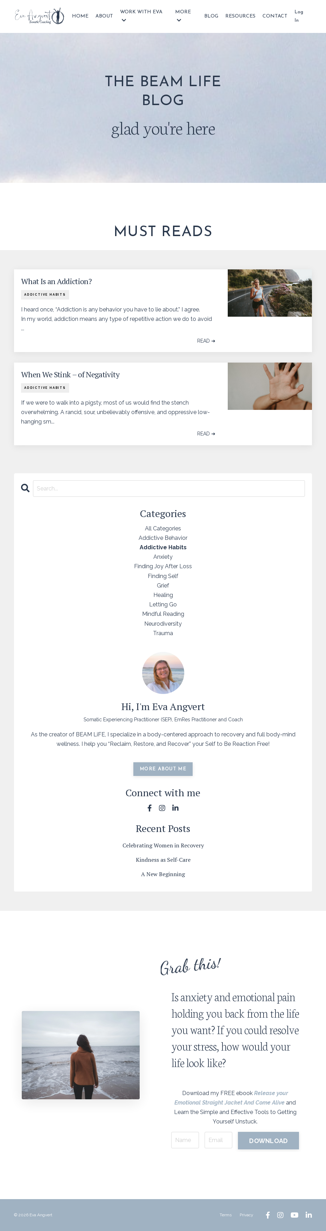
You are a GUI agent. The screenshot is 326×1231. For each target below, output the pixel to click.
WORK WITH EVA (141, 16)
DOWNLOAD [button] (268, 1140)
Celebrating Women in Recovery (163, 845)
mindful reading (163, 614)
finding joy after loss (163, 566)
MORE (183, 16)
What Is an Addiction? (56, 281)
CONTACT (274, 16)
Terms (226, 1214)
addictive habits (45, 294)
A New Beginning (163, 874)
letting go (163, 604)
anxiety (163, 556)
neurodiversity (163, 623)
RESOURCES (240, 16)
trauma (163, 633)
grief (163, 585)
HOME (80, 16)
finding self (163, 576)
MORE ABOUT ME (163, 769)
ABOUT (104, 16)
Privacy (246, 1214)
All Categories (163, 528)
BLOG (211, 16)
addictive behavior (163, 538)
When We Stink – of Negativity (70, 374)
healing (163, 595)
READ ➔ (206, 341)
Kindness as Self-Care (163, 860)
